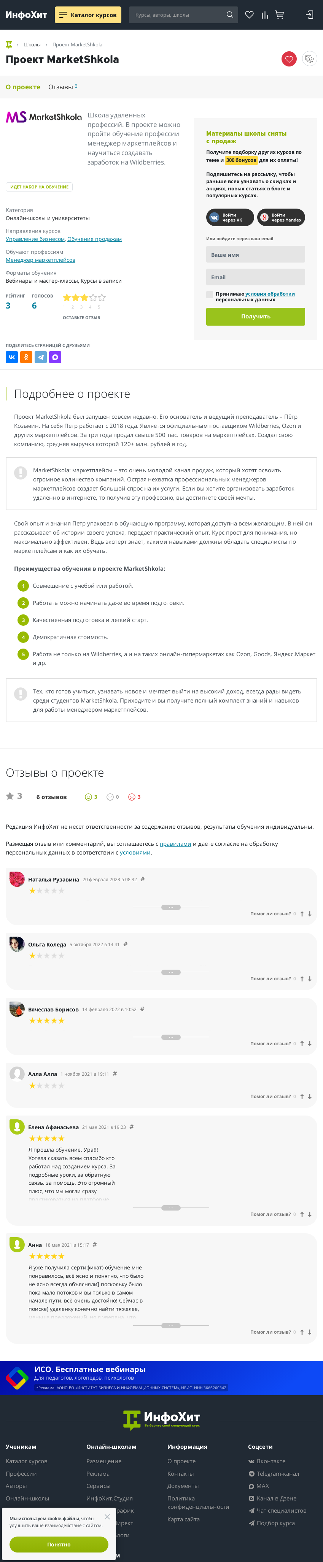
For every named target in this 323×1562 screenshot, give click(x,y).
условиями (135, 852)
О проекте (23, 86)
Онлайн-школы (27, 1498)
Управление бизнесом (35, 238)
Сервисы (98, 1485)
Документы (183, 1485)
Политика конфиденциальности (198, 1502)
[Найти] (229, 15)
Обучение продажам (94, 238)
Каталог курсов (27, 1461)
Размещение (103, 1461)
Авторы (16, 1485)
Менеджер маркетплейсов (40, 259)
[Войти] (309, 15)
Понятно (59, 1544)
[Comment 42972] (115, 1074)
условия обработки (270, 293)
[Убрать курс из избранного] (289, 58)
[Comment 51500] (125, 944)
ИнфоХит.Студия (109, 1498)
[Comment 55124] (142, 879)
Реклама (98, 1473)
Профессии (21, 1473)
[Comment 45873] (142, 1009)
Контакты (180, 1473)
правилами (175, 843)
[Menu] (63, 14)
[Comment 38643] (131, 1127)
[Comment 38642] (94, 1245)
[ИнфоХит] (26, 15)
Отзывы (62, 86)
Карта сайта (183, 1519)
